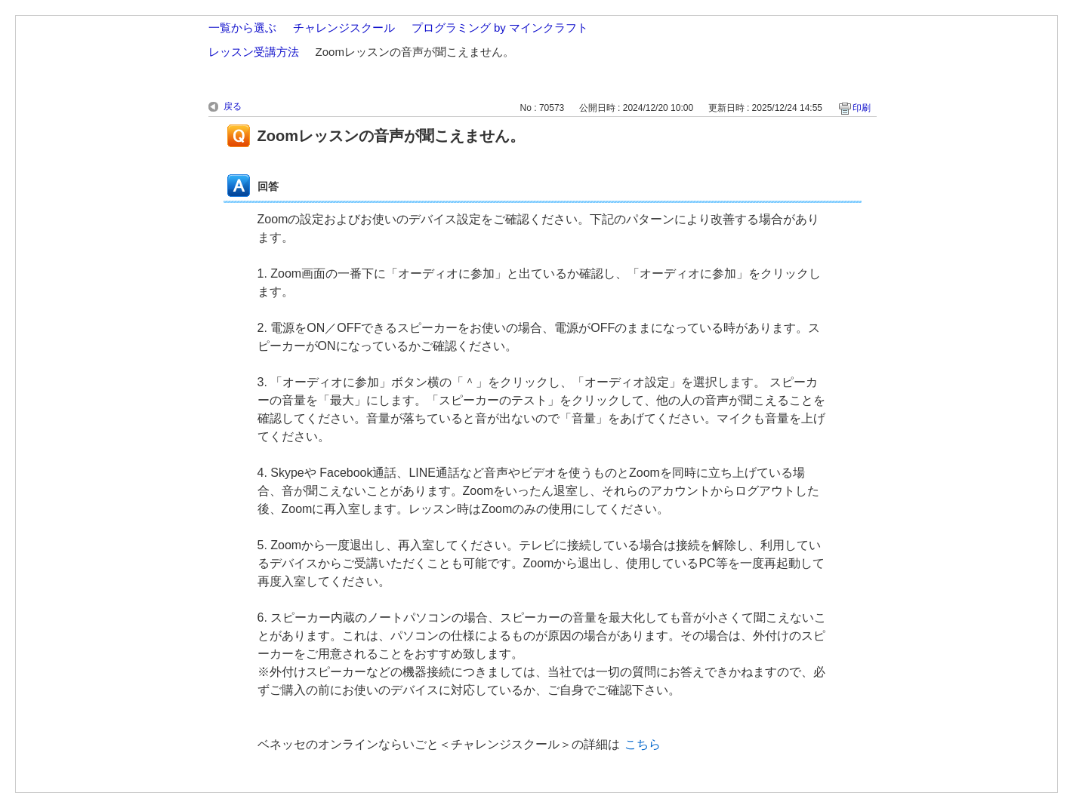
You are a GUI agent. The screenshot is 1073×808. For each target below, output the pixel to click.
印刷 (862, 108)
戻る (233, 106)
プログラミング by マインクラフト (500, 27)
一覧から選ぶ (242, 27)
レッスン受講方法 (253, 51)
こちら (642, 744)
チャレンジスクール (344, 27)
